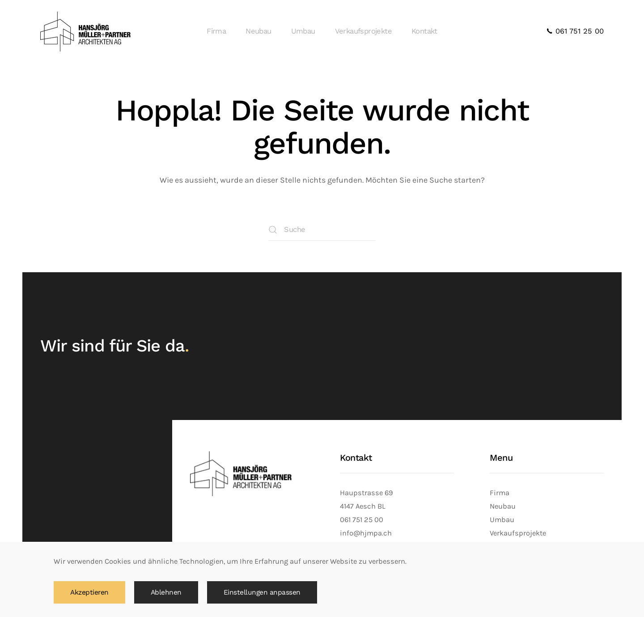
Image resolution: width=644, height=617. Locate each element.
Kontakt (424, 31)
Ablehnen (166, 592)
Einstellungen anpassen (262, 592)
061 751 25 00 (575, 31)
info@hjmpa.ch (366, 533)
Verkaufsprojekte (363, 31)
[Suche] (322, 230)
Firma (216, 31)
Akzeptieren (89, 592)
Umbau (303, 31)
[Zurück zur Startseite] (87, 31)
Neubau (258, 31)
